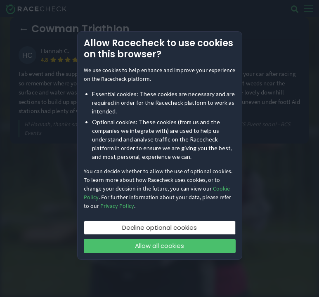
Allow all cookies (159, 245)
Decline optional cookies (159, 227)
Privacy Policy (117, 206)
